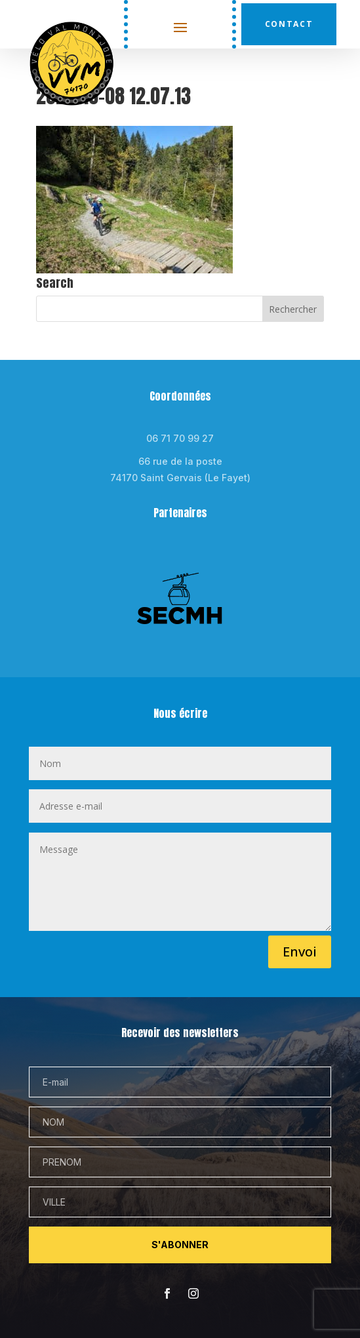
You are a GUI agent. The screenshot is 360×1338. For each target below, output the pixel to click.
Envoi (300, 951)
